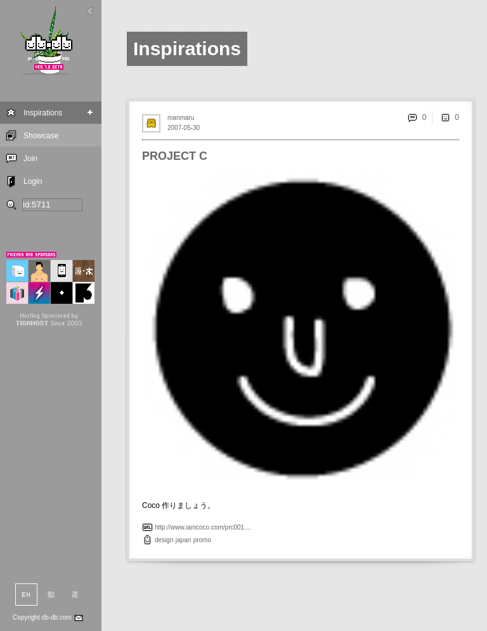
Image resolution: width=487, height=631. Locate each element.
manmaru (180, 117)
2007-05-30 (183, 127)
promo (202, 540)
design (164, 540)
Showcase (40, 135)
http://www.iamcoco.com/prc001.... (203, 527)
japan (183, 540)
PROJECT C (174, 156)
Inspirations (42, 112)
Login (32, 181)
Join (30, 158)
